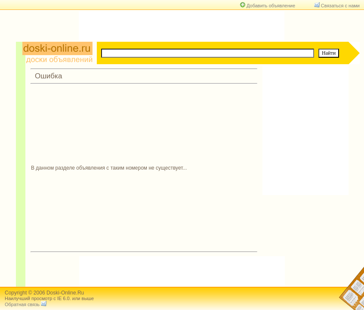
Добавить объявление (267, 5)
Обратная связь (25, 304)
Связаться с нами (337, 5)
